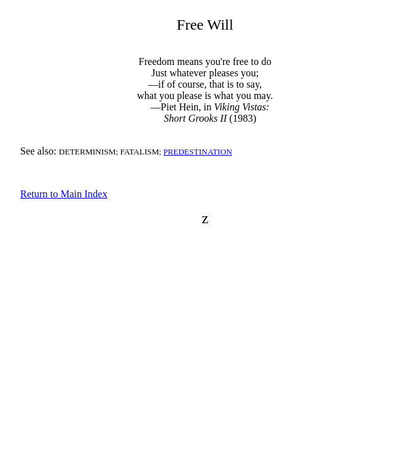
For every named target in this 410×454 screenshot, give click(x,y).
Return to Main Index (63, 194)
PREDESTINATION (197, 151)
